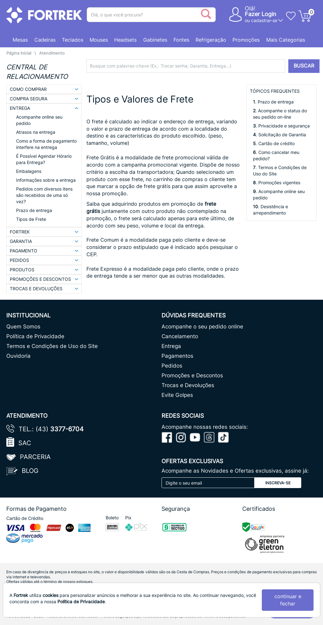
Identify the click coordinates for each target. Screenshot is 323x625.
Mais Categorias (285, 40)
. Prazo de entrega (273, 101)
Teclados (72, 40)
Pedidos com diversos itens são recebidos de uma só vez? (44, 195)
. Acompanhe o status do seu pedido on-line (280, 114)
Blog (30, 471)
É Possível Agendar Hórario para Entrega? (44, 159)
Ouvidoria (18, 356)
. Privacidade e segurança (281, 125)
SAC (24, 443)
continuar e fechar (287, 600)
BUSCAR (304, 66)
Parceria (35, 457)
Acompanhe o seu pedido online (202, 326)
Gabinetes (155, 40)
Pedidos (172, 366)
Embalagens (28, 171)
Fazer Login (260, 14)
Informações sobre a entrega (46, 180)
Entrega (171, 346)
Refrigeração (211, 40)
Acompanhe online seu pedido (39, 120)
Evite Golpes (177, 395)
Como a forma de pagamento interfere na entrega (46, 144)
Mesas (20, 40)
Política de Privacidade (35, 336)
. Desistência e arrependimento (270, 209)
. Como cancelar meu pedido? (276, 155)
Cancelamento (180, 336)
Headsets (125, 40)
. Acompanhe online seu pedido (279, 194)
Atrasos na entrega (35, 132)
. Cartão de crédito (274, 143)
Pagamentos (177, 356)
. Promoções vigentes (276, 182)
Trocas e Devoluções (188, 385)
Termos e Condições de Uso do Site (52, 346)
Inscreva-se (278, 483)
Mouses (99, 40)
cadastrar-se (264, 20)
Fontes (181, 40)
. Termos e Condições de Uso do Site (280, 170)
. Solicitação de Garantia (279, 134)
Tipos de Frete (31, 219)
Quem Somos (23, 326)
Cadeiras (45, 40)
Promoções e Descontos (192, 375)
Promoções (246, 40)
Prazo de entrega (34, 210)
